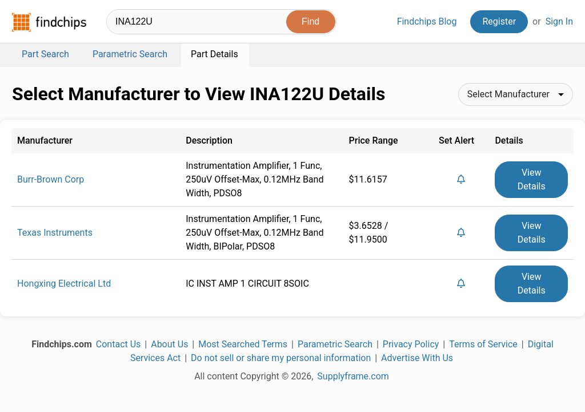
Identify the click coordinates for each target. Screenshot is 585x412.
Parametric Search (335, 344)
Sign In (559, 21)
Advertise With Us (417, 357)
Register (499, 21)
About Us (169, 344)
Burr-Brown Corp (50, 179)
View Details (532, 179)
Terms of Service (483, 344)
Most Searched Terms (242, 344)
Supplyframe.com (353, 376)
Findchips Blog (427, 21)
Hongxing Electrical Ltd (64, 283)
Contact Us (118, 344)
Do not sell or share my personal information (281, 357)
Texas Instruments (55, 232)
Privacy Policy (411, 344)
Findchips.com (49, 22)
